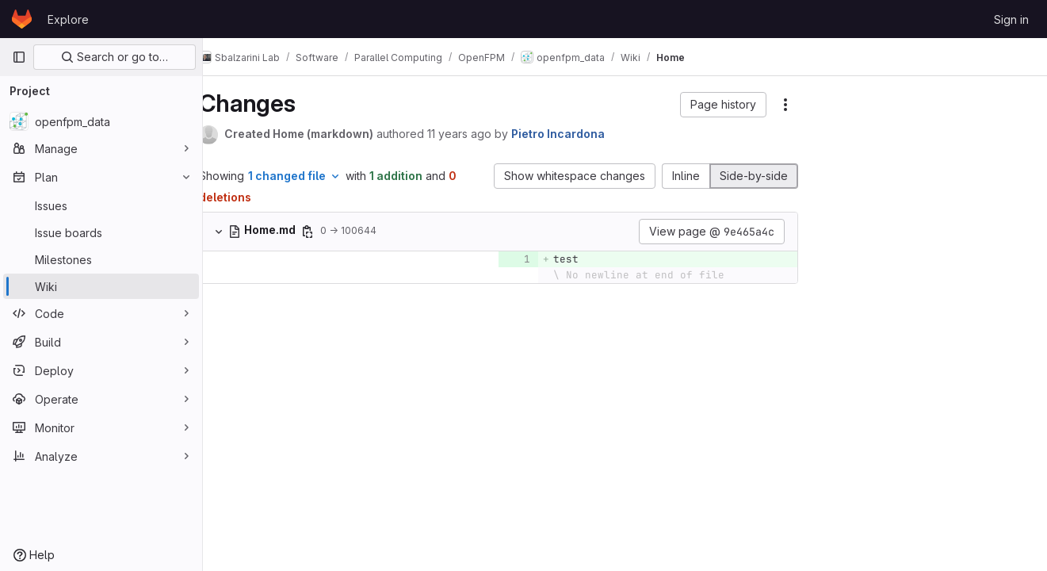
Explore (68, 19)
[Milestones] (101, 259)
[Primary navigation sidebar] (19, 57)
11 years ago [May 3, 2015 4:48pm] (482, 133)
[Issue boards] (101, 232)
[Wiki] (101, 286)
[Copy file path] (330, 231)
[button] (723, 104)
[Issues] (101, 205)
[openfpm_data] (101, 121)
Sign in (1011, 19)
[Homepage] (22, 19)
